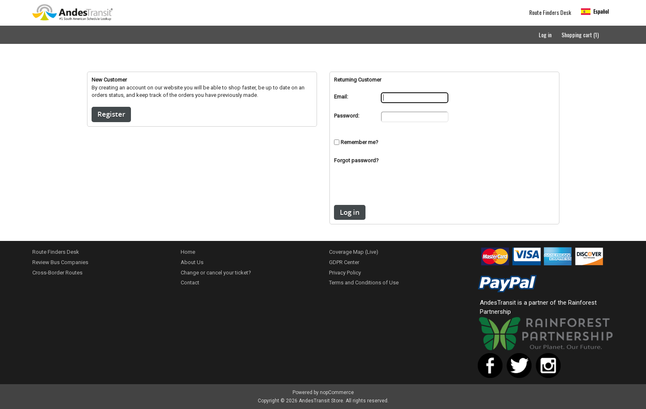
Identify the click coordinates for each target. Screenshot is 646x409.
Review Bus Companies (60, 262)
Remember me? (359, 142)
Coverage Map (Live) (353, 252)
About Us (192, 262)
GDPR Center (344, 262)
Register (111, 114)
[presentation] (444, 189)
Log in (545, 34)
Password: (346, 116)
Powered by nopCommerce (323, 392)
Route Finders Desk (550, 12)
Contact (190, 282)
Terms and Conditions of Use (364, 282)
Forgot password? (356, 160)
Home (188, 252)
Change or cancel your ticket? (216, 272)
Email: (341, 97)
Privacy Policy (345, 272)
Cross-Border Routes (57, 272)
